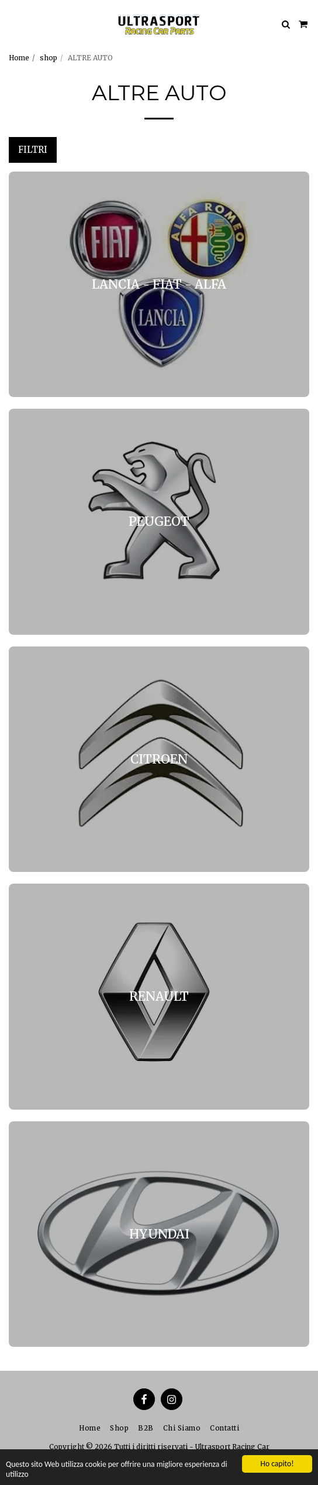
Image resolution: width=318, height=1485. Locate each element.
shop (48, 57)
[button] (13, 23)
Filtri (32, 150)
